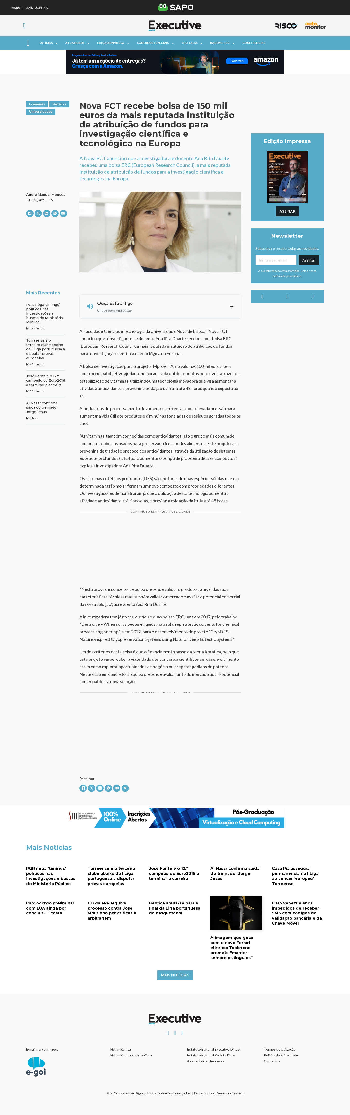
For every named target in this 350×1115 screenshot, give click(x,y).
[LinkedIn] (46, 213)
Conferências (253, 43)
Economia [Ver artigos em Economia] (37, 104)
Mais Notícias (175, 975)
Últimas (46, 43)
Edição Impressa (110, 43)
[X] (38, 213)
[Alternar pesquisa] (24, 25)
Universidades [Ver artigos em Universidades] (40, 111)
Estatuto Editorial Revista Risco (211, 1055)
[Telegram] (125, 788)
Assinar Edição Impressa (205, 1061)
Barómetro (220, 43)
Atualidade (75, 43)
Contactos (272, 1061)
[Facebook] (30, 213)
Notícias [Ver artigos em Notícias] (59, 104)
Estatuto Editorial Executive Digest (214, 1049)
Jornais (41, 7)
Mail (29, 7)
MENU (15, 7)
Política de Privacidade (281, 1055)
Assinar (288, 211)
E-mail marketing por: (42, 1049)
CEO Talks (190, 43)
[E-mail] (63, 213)
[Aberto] (28, 43)
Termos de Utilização (280, 1049)
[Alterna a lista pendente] (56, 43)
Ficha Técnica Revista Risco (131, 1055)
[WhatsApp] (55, 213)
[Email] (276, 260)
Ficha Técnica (120, 1049)
